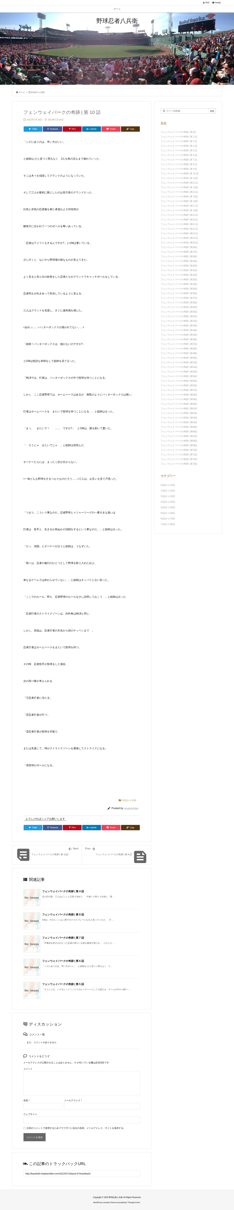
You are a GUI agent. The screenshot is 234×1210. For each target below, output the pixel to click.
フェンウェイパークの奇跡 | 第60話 (179, 404)
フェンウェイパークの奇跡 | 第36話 (179, 293)
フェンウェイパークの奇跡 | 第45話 (179, 334)
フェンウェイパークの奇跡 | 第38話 (179, 302)
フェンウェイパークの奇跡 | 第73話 (179, 463)
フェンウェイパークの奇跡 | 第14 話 (179, 192)
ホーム (22, 92)
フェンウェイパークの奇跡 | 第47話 (179, 344)
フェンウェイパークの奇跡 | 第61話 (179, 408)
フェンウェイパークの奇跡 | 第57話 (179, 390)
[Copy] (130, 129)
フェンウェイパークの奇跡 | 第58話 (179, 394)
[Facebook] (52, 129)
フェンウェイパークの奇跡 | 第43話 (179, 325)
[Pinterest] (72, 129)
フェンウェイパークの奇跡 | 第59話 (179, 399)
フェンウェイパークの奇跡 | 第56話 (179, 385)
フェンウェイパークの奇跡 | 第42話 (179, 321)
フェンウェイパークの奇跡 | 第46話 (179, 339)
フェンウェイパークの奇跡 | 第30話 (179, 265)
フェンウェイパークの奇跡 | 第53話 (179, 371)
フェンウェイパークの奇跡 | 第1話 (178, 132)
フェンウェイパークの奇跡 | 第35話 (179, 288)
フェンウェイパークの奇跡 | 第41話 (179, 316)
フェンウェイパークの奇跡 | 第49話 (179, 353)
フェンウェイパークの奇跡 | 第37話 (179, 298)
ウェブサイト (30, 1114)
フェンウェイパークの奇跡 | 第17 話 (179, 205)
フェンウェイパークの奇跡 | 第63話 (179, 417)
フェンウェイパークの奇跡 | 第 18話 (179, 210)
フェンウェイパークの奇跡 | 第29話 (179, 261)
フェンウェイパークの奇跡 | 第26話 (179, 247)
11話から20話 (168, 490)
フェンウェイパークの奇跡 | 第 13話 (179, 187)
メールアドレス (73, 1100)
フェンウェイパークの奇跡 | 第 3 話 (179, 141)
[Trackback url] (81, 1173)
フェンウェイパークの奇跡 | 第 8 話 (63, 914)
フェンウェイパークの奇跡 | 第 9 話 (179, 169)
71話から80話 (168, 524)
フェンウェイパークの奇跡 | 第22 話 (179, 228)
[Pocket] (111, 129)
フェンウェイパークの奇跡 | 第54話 (179, 376)
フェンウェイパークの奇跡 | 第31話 (179, 270)
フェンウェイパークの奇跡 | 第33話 (179, 279)
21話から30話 (168, 496)
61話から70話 (168, 518)
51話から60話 (168, 513)
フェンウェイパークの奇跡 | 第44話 (179, 330)
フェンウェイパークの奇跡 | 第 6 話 (63, 961)
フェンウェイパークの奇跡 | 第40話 (179, 311)
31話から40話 (168, 501)
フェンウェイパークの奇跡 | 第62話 (179, 413)
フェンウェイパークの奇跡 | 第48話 (179, 348)
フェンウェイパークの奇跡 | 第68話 (179, 440)
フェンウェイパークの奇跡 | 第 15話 (179, 196)
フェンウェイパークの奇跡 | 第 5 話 (63, 984)
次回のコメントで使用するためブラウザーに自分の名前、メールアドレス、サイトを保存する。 (76, 1128)
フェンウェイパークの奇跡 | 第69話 (179, 445)
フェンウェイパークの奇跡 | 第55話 (179, 380)
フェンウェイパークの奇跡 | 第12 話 (179, 182)
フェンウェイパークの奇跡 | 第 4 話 (63, 891)
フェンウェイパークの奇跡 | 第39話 (179, 307)
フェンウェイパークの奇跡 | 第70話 (179, 450)
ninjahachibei (131, 808)
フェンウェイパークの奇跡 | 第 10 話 (180, 173)
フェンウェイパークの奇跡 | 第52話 (179, 367)
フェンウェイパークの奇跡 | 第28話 (179, 256)
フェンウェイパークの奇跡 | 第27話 (179, 251)
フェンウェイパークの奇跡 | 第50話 (179, 357)
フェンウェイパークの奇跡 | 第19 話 (179, 215)
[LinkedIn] (91, 129)
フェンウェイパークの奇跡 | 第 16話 (179, 201)
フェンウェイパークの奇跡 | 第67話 (179, 436)
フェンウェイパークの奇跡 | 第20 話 (179, 219)
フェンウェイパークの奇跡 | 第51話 (179, 362)
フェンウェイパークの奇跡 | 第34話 (179, 284)
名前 (26, 1100)
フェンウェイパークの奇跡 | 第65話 (179, 427)
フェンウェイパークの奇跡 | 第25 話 (179, 242)
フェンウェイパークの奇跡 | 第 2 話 (179, 136)
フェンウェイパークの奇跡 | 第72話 (179, 459)
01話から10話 (38, 92)
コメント (28, 1068)
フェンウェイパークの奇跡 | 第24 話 (179, 238)
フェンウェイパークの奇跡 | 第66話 (179, 431)
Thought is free (134, 1202)
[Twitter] (33, 129)
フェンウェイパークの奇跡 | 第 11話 (179, 178)
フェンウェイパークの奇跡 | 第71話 (179, 454)
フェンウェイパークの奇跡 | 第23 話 (179, 233)
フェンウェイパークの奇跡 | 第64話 (179, 422)
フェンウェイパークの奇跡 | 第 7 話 (63, 937)
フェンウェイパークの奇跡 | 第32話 (179, 274)
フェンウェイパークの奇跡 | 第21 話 (179, 224)
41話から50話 (168, 507)
